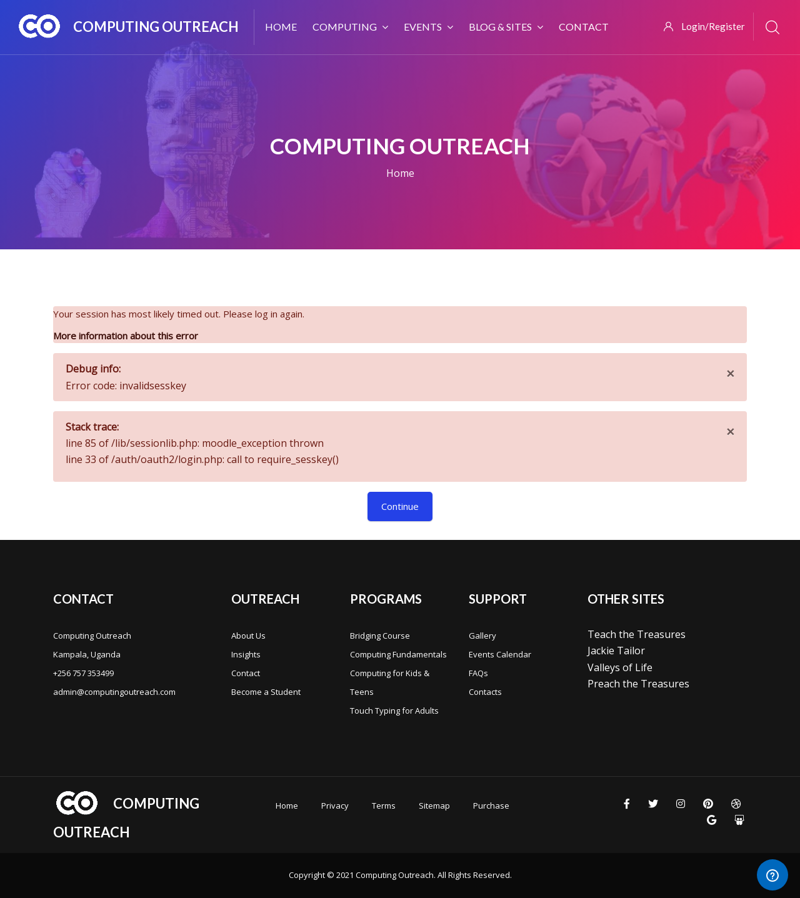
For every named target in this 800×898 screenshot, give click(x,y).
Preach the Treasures (638, 684)
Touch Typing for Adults (394, 710)
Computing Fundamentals (398, 654)
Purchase (491, 805)
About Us (248, 635)
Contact (245, 673)
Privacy (335, 805)
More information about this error (125, 335)
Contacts (485, 691)
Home (400, 173)
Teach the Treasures (637, 634)
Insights (246, 654)
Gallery (482, 635)
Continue (400, 506)
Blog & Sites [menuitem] (506, 27)
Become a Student (266, 691)
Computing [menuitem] (350, 27)
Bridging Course (380, 635)
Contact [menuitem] (584, 26)
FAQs (478, 673)
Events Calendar (500, 654)
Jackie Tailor (616, 650)
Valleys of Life (620, 667)
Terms (384, 805)
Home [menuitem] (281, 26)
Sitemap (434, 805)
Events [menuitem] (428, 27)
